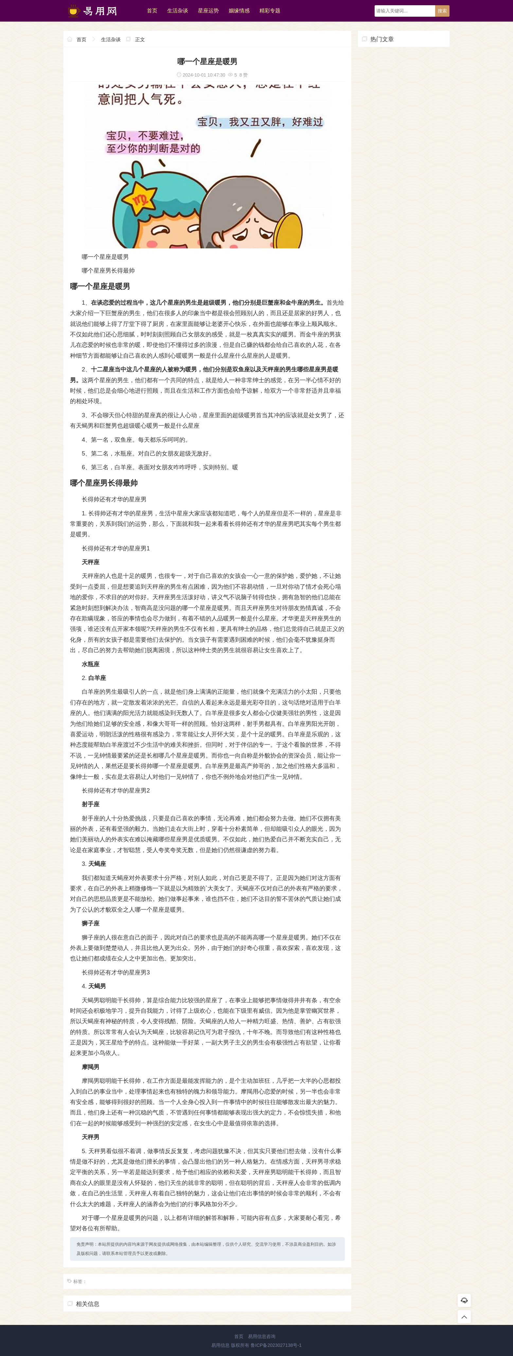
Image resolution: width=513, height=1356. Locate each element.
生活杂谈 (177, 10)
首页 (152, 10)
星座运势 (208, 10)
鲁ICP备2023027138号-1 (276, 1345)
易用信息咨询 (261, 1336)
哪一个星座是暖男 (105, 257)
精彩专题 (269, 10)
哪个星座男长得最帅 (108, 270)
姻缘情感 (239, 10)
